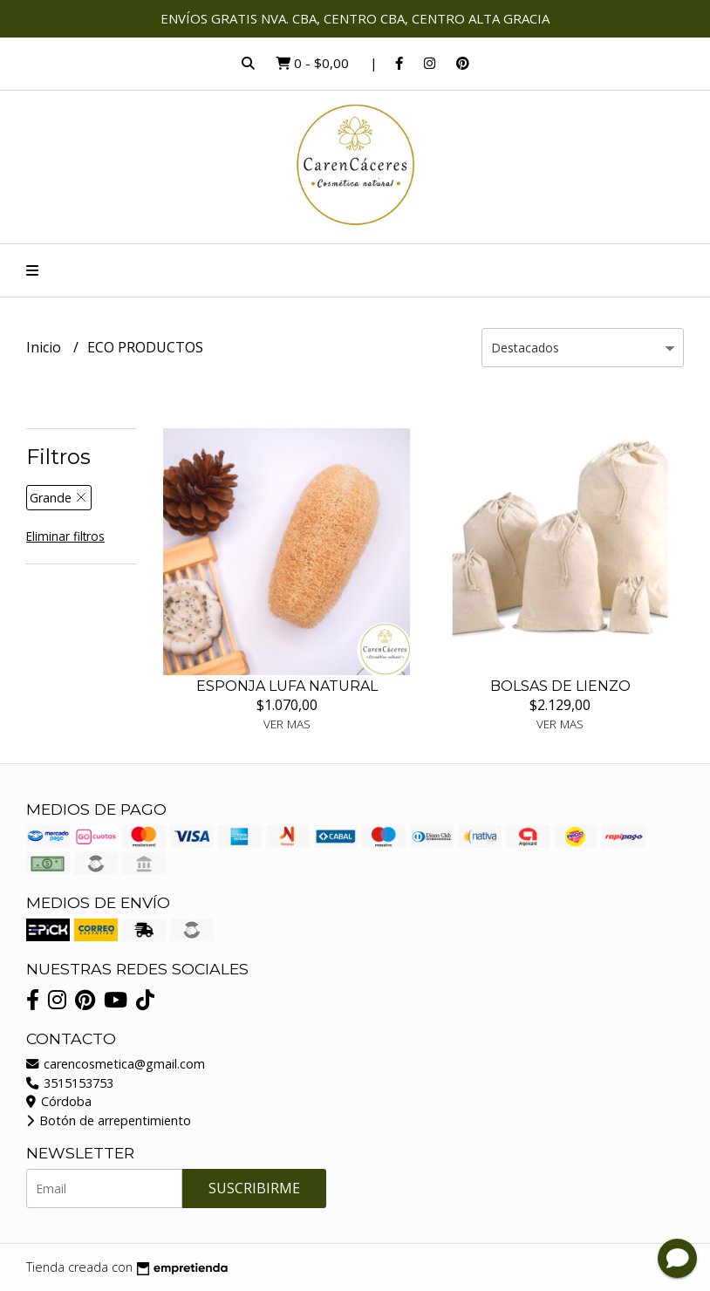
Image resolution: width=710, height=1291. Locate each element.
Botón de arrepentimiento (108, 1120)
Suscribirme (254, 1188)
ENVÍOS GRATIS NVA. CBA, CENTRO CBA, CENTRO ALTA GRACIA (355, 18)
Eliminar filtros (65, 536)
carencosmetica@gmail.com (115, 1063)
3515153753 (69, 1083)
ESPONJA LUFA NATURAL (287, 686)
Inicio (45, 347)
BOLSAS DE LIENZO (560, 686)
